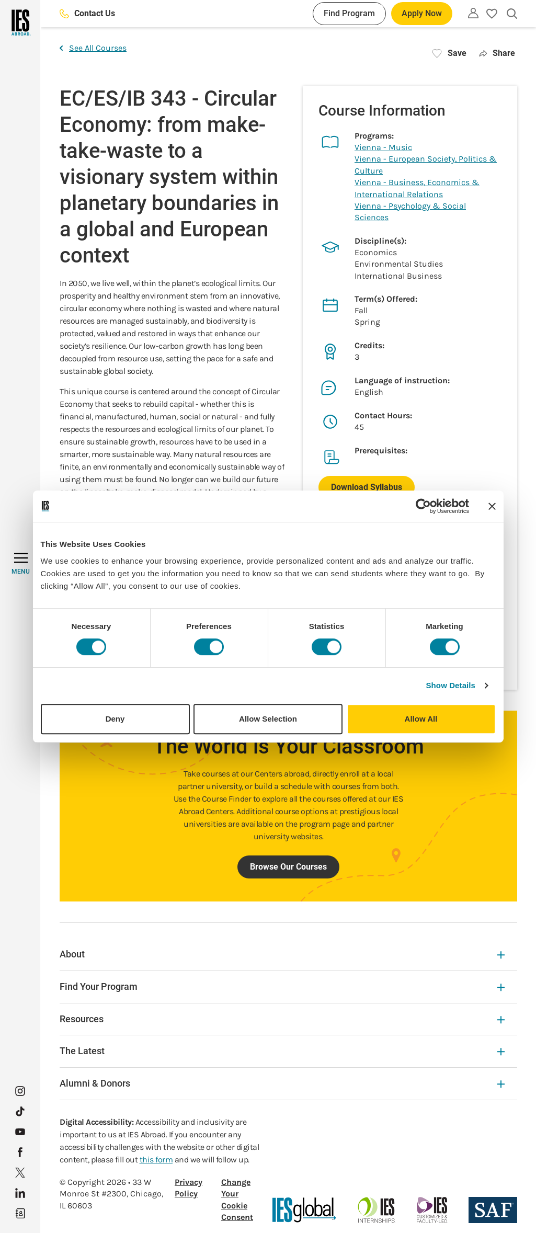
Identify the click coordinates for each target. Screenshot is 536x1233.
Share (497, 53)
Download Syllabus (366, 487)
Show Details (451, 685)
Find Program (349, 13)
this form (156, 1159)
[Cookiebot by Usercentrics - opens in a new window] (423, 506)
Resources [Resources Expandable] (282, 1018)
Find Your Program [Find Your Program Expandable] (282, 986)
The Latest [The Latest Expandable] (282, 1050)
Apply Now (422, 13)
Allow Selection (268, 718)
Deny (115, 718)
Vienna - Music (383, 147)
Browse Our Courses (288, 867)
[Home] (20, 22)
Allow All (421, 718)
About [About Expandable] (282, 954)
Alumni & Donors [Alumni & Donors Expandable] (282, 1083)
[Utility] (473, 13)
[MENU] (21, 563)
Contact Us (87, 13)
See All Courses (93, 48)
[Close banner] (492, 506)
